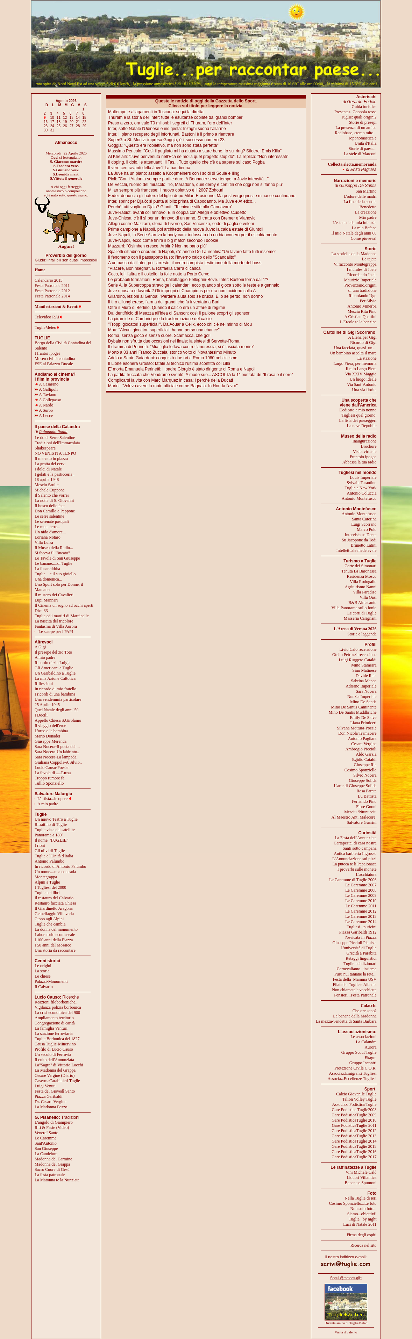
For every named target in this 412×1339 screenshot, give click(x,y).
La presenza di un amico (355, 127)
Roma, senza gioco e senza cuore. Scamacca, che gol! (159, 335)
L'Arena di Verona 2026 (355, 628)
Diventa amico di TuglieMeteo (346, 1323)
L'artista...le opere (52, 798)
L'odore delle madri (359, 196)
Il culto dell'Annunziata (54, 1059)
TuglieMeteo (45, 327)
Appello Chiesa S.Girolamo (58, 720)
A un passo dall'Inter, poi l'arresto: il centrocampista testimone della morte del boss (184, 262)
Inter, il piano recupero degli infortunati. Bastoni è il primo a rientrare (171, 134)
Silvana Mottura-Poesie (357, 728)
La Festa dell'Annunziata (355, 837)
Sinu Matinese (365, 670)
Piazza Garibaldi (49, 1096)
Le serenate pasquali (52, 521)
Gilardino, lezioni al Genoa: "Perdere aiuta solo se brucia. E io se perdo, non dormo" (186, 296)
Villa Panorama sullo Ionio (354, 607)
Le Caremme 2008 (360, 890)
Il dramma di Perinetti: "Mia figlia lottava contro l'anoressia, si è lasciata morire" (181, 346)
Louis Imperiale (363, 477)
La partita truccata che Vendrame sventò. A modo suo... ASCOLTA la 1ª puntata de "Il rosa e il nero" (200, 374)
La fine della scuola (359, 201)
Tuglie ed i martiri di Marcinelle (62, 615)
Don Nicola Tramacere (357, 733)
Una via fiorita (364, 389)
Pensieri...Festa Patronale (355, 995)
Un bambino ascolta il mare (353, 353)
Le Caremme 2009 (360, 895)
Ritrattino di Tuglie (51, 824)
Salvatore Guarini (362, 822)
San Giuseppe (46, 1148)
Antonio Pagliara (362, 738)
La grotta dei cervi (50, 463)
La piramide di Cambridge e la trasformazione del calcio (160, 318)
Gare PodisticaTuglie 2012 (354, 1130)
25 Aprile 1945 (47, 704)
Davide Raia (366, 675)
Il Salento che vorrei (52, 495)
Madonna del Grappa (52, 1164)
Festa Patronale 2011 (52, 285)
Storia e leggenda (361, 634)
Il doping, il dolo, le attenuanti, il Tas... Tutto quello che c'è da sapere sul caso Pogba (186, 162)
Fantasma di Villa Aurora (56, 626)
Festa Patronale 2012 (52, 290)
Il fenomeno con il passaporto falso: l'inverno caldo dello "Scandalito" (172, 257)
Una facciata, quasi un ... (355, 347)
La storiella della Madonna (354, 253)
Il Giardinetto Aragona (54, 908)
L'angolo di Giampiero (54, 1122)
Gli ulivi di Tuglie (50, 850)
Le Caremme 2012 (360, 911)
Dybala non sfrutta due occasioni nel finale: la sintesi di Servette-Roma (174, 341)
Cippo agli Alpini (49, 918)
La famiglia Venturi (51, 1028)
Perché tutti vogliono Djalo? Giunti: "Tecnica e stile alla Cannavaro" (170, 206)
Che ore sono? (365, 1010)
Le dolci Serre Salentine (55, 437)
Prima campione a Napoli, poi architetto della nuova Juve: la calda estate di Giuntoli (185, 229)
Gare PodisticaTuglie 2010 (354, 1120)
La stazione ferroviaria (54, 1033)
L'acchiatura (366, 874)
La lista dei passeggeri (358, 420)
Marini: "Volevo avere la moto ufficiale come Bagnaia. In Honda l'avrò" (173, 385)
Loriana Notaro (48, 537)
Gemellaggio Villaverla (54, 913)
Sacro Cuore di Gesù (52, 1169)
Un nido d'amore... (50, 532)
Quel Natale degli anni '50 (56, 709)
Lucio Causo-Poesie (51, 767)
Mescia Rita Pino (362, 311)
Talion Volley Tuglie (359, 1099)
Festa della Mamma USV (355, 979)
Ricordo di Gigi (363, 342)
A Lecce (44, 415)
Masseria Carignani (360, 618)
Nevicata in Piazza (360, 937)
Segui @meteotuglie (346, 1278)
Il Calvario (44, 986)
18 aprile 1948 (47, 479)
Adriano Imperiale (361, 686)
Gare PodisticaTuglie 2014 (354, 1141)
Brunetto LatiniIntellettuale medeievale (356, 548)
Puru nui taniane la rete (353, 974)
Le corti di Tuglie (362, 613)
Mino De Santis (363, 701)
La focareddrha (47, 568)
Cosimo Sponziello (360, 770)
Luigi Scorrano (363, 524)
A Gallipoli (46, 389)
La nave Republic (362, 425)
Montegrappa (46, 876)
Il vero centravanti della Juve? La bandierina (149, 167)
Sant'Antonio (46, 1143)
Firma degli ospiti (361, 1234)
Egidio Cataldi (364, 759)
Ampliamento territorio (54, 1017)
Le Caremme (45, 1138)
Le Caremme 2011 (361, 906)
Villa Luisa (44, 542)
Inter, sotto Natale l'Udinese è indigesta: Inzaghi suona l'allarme (167, 128)
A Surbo (44, 410)
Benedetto (368, 206)
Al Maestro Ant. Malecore (353, 817)
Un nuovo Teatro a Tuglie (56, 819)
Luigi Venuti (45, 1086)
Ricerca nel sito (363, 1245)
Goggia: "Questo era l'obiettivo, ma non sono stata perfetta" (163, 145)
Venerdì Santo (46, 1132)
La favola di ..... (53, 772)
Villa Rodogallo (363, 581)
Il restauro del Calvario (54, 897)
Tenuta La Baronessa (358, 571)
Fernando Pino (364, 801)
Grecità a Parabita (362, 953)
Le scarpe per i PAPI (55, 631)
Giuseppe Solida (363, 780)
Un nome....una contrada (55, 871)
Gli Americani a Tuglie (54, 667)
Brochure (369, 446)
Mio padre (368, 217)
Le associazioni (363, 1036)
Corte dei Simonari (360, 565)
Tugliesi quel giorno (359, 415)
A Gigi (40, 647)
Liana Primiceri (363, 722)
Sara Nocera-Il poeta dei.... (57, 746)
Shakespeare (45, 448)
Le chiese (43, 976)
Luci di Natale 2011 (359, 1224)
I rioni (40, 845)
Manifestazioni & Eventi (56, 306)
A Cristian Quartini (360, 316)
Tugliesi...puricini (361, 926)
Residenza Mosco (362, 576)
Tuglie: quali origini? (359, 117)
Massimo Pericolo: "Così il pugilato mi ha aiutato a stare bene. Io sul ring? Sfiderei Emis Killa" (195, 151)
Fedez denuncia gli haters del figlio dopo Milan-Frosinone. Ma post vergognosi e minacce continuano (202, 195)
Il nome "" (51, 840)
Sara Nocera (366, 691)
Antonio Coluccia (362, 493)
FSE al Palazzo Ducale (54, 363)
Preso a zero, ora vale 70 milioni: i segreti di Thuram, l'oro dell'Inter (170, 123)
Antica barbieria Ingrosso (355, 853)
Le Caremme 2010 (360, 900)
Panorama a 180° (49, 835)
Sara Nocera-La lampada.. (56, 757)
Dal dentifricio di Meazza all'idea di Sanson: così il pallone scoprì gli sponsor (179, 313)
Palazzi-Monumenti (51, 981)
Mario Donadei (47, 736)
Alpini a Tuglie (47, 882)
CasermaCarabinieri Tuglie (57, 1080)
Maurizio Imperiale (360, 280)
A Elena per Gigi (362, 337)
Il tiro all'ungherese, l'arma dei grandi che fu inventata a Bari (163, 302)
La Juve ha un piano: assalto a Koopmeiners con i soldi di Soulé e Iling (174, 173)
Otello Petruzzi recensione (354, 654)
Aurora (371, 1047)
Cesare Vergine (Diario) (54, 1075)
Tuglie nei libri (47, 892)
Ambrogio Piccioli (361, 749)
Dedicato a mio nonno (357, 410)
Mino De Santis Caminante (353, 707)
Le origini (43, 965)
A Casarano (46, 384)
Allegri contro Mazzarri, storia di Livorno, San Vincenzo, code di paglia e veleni (181, 223)
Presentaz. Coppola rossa (355, 111)
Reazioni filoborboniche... (56, 1002)
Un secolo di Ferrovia (53, 1054)
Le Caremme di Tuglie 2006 (352, 879)
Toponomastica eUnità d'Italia (362, 141)
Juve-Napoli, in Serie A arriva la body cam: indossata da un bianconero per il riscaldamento (192, 234)
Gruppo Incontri (363, 1062)
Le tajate (369, 259)
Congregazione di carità (55, 1023)
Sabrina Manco (364, 680)
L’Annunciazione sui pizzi (354, 858)
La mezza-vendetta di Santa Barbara (346, 1021)
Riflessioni (44, 683)
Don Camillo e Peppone (55, 511)
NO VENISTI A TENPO (55, 453)
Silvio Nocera (364, 775)
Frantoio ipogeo (363, 456)
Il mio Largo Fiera (361, 368)
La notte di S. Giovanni (54, 500)
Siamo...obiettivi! (362, 1213)
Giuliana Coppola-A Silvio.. (58, 762)
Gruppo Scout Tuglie (359, 1052)
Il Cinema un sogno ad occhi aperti (64, 605)
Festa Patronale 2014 (52, 296)
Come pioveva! (364, 238)
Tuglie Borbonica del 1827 (57, 1038)
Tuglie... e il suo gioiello (55, 573)
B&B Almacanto (362, 602)
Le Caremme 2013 (360, 916)
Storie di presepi (363, 122)
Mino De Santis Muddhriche (353, 712)
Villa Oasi (368, 597)
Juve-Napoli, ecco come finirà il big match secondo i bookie (163, 240)
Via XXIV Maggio (361, 374)
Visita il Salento (346, 1332)
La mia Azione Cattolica (55, 678)
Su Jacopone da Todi (359, 540)
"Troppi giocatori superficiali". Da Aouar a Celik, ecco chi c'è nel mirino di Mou (180, 324)
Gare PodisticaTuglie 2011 (354, 1125)
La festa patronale (50, 1174)
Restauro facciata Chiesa (55, 903)
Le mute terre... (48, 526)
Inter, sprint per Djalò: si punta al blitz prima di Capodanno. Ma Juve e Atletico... (182, 201)
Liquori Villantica (361, 1177)
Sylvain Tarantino (361, 482)
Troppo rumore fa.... (52, 778)
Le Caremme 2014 (360, 921)
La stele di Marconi (360, 153)
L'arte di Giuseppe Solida (355, 785)
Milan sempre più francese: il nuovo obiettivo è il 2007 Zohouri (165, 190)
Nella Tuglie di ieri (361, 1198)
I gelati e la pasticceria (53, 474)
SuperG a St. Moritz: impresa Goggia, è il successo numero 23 (166, 139)
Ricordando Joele (362, 274)
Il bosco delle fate (50, 505)
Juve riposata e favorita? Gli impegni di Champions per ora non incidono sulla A (182, 290)
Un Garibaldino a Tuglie (55, 673)
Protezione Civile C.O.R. (355, 1068)
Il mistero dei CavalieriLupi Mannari (54, 597)
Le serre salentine (49, 516)
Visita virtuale (365, 451)
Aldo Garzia (366, 754)
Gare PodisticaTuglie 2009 (354, 1115)
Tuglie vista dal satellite (55, 829)
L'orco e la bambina (51, 730)
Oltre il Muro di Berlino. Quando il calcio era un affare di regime (166, 307)
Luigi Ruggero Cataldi (358, 659)
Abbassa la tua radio (359, 462)
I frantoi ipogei (47, 353)
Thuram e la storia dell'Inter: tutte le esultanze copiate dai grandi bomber (175, 117)
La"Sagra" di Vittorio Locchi (59, 1065)
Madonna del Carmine (53, 1159)
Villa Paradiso (365, 592)
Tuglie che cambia (50, 924)
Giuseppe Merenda (50, 741)
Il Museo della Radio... (54, 547)
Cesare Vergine (364, 743)
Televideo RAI (48, 317)
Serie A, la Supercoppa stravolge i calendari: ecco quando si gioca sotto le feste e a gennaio (193, 285)
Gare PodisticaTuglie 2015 (354, 1146)
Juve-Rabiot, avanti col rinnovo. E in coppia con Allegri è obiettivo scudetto (177, 212)
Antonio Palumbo (49, 861)
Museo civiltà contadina (55, 358)
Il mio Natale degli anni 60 (354, 233)
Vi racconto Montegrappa (355, 264)
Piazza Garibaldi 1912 (358, 932)
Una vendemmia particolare (58, 699)
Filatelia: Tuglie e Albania (355, 984)
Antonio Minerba (362, 306)
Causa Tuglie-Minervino (55, 1044)
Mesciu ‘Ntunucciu (360, 811)
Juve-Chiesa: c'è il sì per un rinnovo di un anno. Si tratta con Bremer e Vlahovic (181, 218)
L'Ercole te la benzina (358, 321)
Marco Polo (366, 529)
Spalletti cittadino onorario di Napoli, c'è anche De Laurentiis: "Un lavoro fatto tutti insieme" (192, 251)
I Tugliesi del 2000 (50, 887)
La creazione (366, 212)
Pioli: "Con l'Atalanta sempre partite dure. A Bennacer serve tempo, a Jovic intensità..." (188, 179)
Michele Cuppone (50, 490)
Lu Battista (367, 796)
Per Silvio (368, 300)
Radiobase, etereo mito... (355, 132)
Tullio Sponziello (49, 783)
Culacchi (368, 1005)
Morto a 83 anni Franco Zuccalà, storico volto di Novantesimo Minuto (172, 352)
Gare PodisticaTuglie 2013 (354, 1135)
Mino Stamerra (363, 665)
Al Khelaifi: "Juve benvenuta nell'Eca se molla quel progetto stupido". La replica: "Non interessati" (198, 156)
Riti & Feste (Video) (52, 1127)
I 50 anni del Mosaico (53, 945)
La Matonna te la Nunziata (57, 1180)
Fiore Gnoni (366, 806)
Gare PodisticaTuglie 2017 (354, 1156)
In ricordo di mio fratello (55, 688)
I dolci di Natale (48, 469)
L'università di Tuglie (359, 947)
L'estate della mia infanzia (355, 222)
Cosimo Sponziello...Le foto (353, 1203)
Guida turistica (364, 106)
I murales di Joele (362, 269)
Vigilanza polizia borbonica (58, 1007)
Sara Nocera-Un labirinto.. (57, 751)
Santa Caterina (364, 519)
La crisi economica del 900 (57, 1012)
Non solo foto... (363, 1208)
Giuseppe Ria (365, 764)
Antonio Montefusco (359, 498)
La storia (42, 971)
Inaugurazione (365, 441)
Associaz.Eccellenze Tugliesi (352, 1078)
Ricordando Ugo (363, 295)
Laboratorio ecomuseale (55, 934)
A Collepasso (48, 399)
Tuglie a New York (361, 487)
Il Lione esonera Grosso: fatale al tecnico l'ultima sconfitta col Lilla (169, 363)
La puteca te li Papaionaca (355, 864)
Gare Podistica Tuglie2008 (354, 1109)
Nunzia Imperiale (362, 696)
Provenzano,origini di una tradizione (360, 288)
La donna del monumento (56, 929)
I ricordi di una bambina (55, 694)
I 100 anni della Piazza (54, 939)
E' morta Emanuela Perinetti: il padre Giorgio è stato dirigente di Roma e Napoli (181, 369)
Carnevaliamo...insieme (357, 968)
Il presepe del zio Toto (53, 652)
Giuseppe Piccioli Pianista (355, 942)
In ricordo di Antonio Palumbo (60, 866)
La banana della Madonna (354, 1016)
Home (40, 269)
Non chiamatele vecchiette (354, 989)
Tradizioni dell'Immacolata (57, 442)
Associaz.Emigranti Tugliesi (353, 1073)
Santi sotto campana (360, 848)
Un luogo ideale (363, 379)
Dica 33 (41, 610)
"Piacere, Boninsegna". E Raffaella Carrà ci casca (154, 268)
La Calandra (366, 1041)
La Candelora (46, 1153)
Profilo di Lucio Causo (54, 1049)
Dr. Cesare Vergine (50, 1101)
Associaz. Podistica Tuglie (354, 1104)
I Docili (41, 715)
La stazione (367, 358)
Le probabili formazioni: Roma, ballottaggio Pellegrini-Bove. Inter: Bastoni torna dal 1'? (188, 279)
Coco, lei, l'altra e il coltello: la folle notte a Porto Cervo (158, 274)
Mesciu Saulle (46, 484)
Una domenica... (48, 579)
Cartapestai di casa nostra (355, 843)
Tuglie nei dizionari (359, 963)
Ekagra (371, 1057)
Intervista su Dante (361, 534)
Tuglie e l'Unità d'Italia (54, 856)
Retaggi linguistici (361, 958)
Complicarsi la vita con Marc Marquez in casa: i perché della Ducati (170, 380)
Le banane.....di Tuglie (53, 563)
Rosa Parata (367, 791)
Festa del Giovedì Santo (55, 1091)
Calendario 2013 (49, 280)
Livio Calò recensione (358, 649)
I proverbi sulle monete (357, 869)
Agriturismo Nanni (361, 586)
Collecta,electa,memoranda (352, 164)
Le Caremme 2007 (360, 885)
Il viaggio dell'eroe (50, 725)
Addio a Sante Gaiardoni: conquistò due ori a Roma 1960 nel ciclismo (172, 357)
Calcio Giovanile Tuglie (356, 1094)
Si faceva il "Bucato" (52, 552)
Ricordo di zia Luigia (52, 662)
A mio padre (45, 657)
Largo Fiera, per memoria (354, 363)
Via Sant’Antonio (361, 384)
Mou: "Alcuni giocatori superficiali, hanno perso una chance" (164, 329)
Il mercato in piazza (51, 458)
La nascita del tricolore (54, 621)
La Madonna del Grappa (55, 1070)
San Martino (366, 191)
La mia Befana (364, 227)
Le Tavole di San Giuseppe (57, 558)
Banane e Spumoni (361, 1182)
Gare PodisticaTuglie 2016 (354, 1151)
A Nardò (44, 405)
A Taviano (45, 394)
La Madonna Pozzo (51, 1106)
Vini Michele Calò (361, 1172)
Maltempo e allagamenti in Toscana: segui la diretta (156, 111)
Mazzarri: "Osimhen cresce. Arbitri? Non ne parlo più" (157, 246)
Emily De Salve (363, 717)
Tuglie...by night (363, 1219)
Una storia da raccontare (55, 950)
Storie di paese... (363, 148)
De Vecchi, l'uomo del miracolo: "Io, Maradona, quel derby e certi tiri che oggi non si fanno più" (195, 184)
